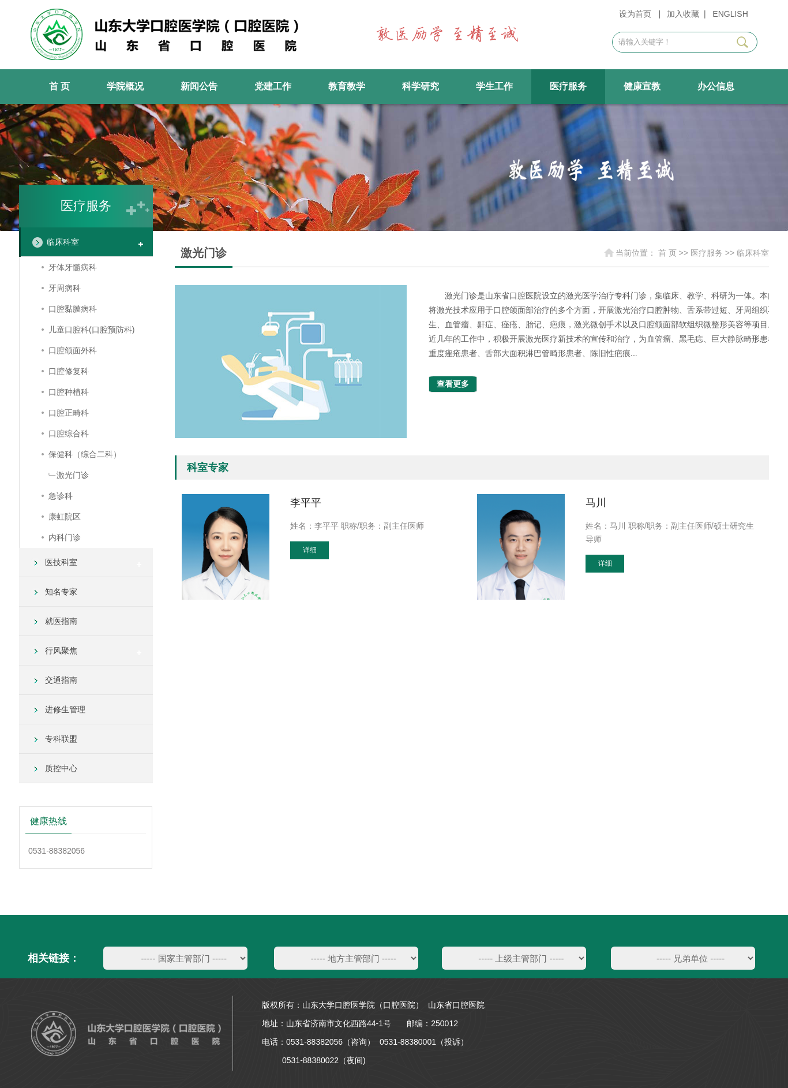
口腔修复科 (68, 371)
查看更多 (453, 383)
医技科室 (61, 562)
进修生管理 (65, 709)
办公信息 (715, 86)
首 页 (59, 86)
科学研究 (420, 86)
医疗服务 (568, 86)
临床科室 (63, 241)
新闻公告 (199, 86)
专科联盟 (61, 738)
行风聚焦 (61, 650)
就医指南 (61, 621)
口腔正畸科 (68, 412)
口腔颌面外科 (72, 350)
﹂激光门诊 (68, 475)
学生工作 (494, 86)
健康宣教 (642, 86)
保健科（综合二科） (84, 454)
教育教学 (346, 86)
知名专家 (61, 591)
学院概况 (125, 86)
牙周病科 (64, 288)
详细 (310, 550)
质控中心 (61, 768)
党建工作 (272, 86)
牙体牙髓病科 (72, 267)
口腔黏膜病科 (72, 308)
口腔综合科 (68, 433)
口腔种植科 (68, 392)
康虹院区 (64, 516)
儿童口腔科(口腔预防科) (91, 329)
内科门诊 (64, 537)
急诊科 (60, 495)
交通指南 (61, 680)
